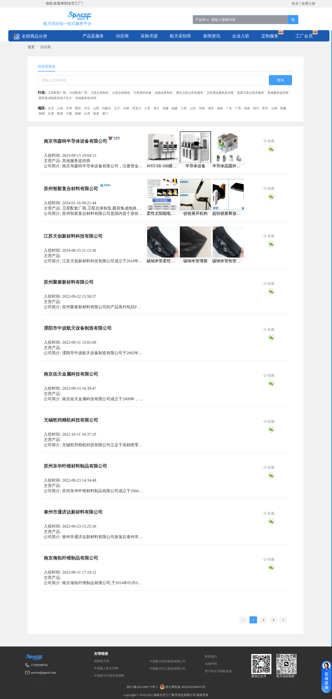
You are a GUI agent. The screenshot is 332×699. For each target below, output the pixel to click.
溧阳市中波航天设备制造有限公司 (78, 327)
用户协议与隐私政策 (218, 671)
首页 (31, 47)
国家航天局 (101, 661)
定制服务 (269, 36)
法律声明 (211, 664)
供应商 (122, 36)
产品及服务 (93, 36)
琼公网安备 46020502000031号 (181, 687)
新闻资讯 (211, 36)
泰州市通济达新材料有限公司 (73, 511)
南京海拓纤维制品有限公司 (71, 557)
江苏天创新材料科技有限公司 (73, 235)
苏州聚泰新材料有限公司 (69, 281)
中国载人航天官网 (106, 668)
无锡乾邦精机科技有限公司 (71, 419)
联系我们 (211, 656)
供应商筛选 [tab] (46, 66)
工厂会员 (304, 36)
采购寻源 (149, 36)
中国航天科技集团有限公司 (167, 661)
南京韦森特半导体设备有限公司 (75, 141)
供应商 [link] (45, 47)
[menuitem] (93, 35)
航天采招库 (180, 36)
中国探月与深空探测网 (109, 675)
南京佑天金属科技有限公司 (71, 373)
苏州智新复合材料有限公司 (71, 188)
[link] (31, 47)
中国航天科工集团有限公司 (167, 668)
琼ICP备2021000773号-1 (143, 687)
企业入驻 (240, 36)
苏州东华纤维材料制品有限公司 (75, 465)
